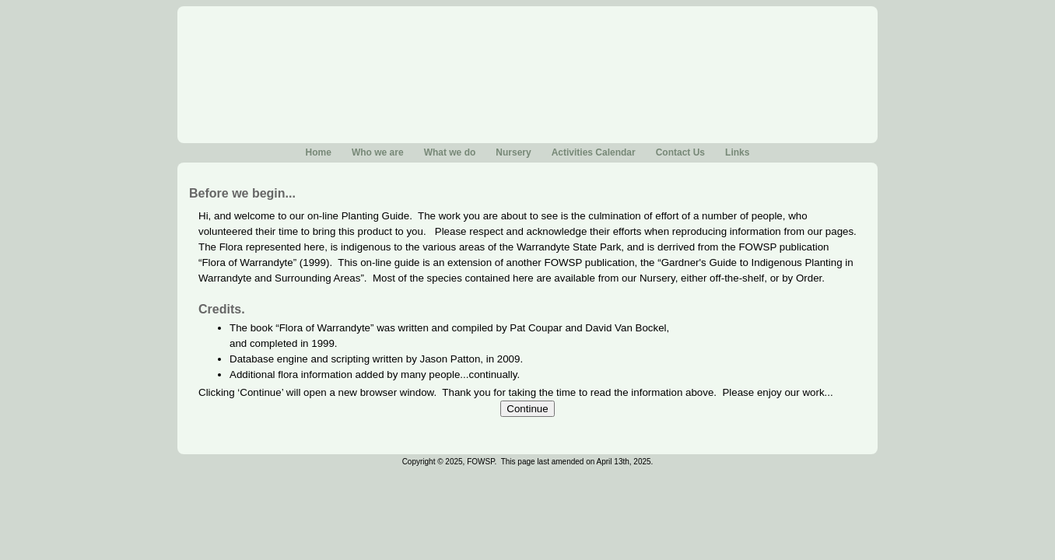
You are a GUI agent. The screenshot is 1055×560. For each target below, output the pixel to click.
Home (318, 152)
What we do (450, 152)
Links (737, 152)
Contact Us (680, 152)
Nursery (513, 152)
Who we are (378, 152)
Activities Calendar (594, 152)
